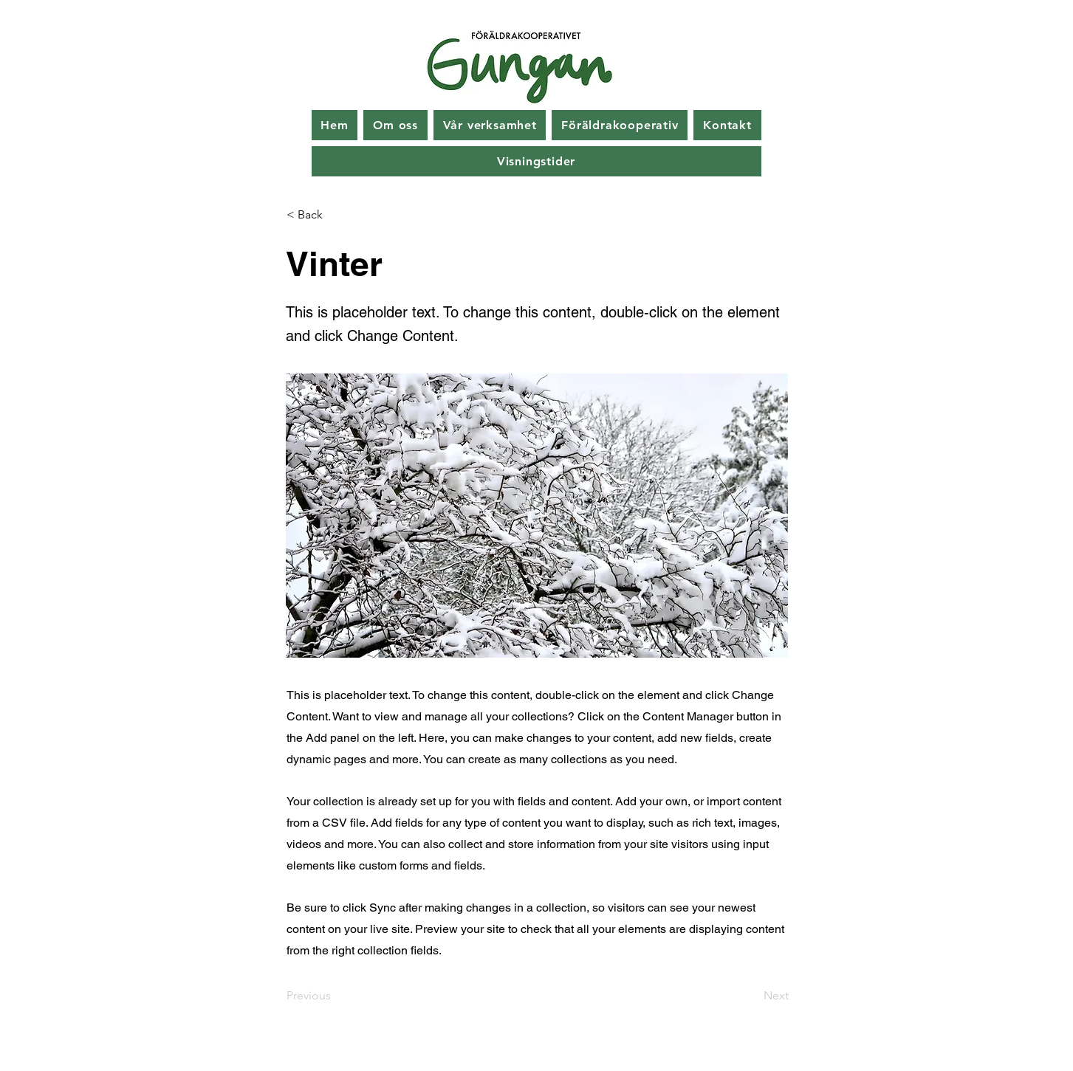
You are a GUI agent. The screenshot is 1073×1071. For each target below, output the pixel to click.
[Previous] (335, 995)
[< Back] (335, 215)
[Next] (752, 995)
